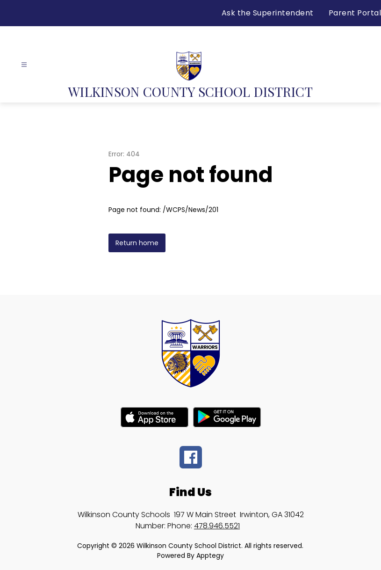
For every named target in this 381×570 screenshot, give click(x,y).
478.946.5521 (217, 525)
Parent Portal (355, 12)
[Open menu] (24, 64)
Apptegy (210, 555)
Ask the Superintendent (268, 12)
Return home (136, 243)
